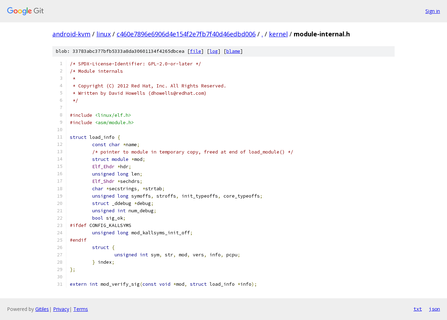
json (434, 309)
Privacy (61, 309)
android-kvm (71, 34)
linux (103, 34)
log (214, 51)
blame (233, 51)
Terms (80, 309)
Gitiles (42, 309)
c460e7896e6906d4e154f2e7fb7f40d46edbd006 (186, 34)
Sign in (432, 11)
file (195, 51)
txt (417, 309)
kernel (278, 34)
